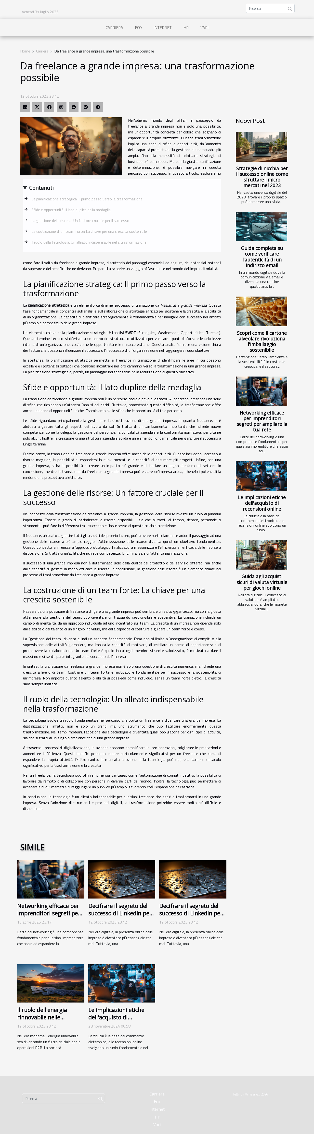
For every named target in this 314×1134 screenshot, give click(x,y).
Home (25, 51)
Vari (204, 27)
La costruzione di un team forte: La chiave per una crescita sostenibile (89, 231)
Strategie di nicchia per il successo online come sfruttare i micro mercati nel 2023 (262, 177)
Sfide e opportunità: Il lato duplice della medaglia (71, 210)
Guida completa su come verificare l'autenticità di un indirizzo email (262, 256)
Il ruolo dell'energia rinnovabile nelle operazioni (42, 1017)
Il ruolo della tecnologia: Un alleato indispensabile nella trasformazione (88, 242)
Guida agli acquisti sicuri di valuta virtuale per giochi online (261, 582)
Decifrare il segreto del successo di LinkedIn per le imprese (120, 913)
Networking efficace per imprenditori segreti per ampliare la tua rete (262, 421)
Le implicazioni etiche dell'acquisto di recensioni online (262, 503)
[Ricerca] (270, 8)
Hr (186, 27)
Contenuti (41, 187)
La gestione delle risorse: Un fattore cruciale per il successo (80, 220)
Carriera (114, 27)
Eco (138, 27)
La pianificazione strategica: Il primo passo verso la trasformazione (87, 199)
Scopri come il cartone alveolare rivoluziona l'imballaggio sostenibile (262, 341)
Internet (163, 27)
